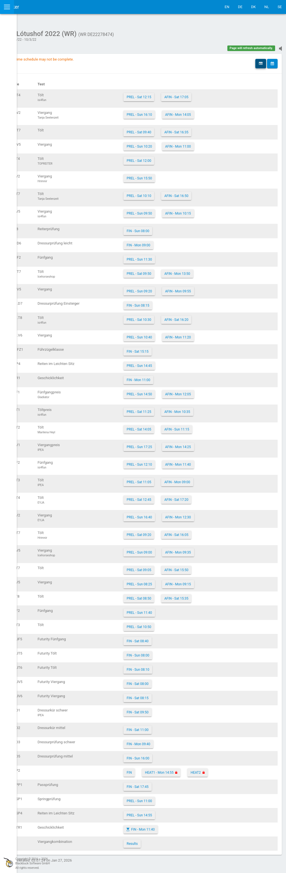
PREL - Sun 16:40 (177, 514)
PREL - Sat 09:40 (177, 129)
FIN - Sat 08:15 (176, 695)
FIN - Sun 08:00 (176, 228)
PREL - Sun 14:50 (177, 391)
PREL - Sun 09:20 (177, 288)
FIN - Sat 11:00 (176, 727)
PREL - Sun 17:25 (177, 444)
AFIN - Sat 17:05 (215, 94)
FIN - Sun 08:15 (176, 303)
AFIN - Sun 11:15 (215, 427)
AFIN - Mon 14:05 (216, 112)
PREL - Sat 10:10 (177, 193)
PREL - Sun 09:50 (177, 211)
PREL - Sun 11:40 (177, 610)
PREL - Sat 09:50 (177, 271)
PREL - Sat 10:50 (177, 624)
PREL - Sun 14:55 (177, 812)
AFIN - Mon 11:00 (216, 144)
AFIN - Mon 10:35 (215, 409)
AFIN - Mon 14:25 (216, 444)
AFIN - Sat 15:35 (215, 596)
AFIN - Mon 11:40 (216, 462)
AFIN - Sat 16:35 (215, 129)
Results (170, 841)
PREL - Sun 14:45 (177, 363)
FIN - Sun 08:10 (176, 667)
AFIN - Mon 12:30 (216, 514)
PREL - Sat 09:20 (177, 532)
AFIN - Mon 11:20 (216, 334)
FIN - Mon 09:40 (177, 741)
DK (253, 7)
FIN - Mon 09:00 (177, 242)
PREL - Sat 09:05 (177, 567)
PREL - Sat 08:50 (177, 596)
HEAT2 (234, 770)
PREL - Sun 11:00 (177, 798)
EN (227, 7)
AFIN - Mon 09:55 (216, 288)
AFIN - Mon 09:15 (216, 581)
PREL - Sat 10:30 (177, 317)
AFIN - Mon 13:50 (215, 271)
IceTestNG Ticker (31, 7)
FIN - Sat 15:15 (176, 349)
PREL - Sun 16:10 (177, 112)
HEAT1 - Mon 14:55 (197, 770)
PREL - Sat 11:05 (177, 479)
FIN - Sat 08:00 (176, 681)
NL (266, 7)
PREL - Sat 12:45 (177, 497)
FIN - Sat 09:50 (176, 709)
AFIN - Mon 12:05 (216, 391)
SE (280, 7)
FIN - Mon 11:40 (181, 827)
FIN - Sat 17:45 (176, 784)
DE (240, 7)
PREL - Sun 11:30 (177, 257)
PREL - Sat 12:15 (177, 94)
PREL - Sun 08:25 (177, 581)
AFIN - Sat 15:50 (215, 567)
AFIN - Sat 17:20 (215, 497)
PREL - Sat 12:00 (177, 158)
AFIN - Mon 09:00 (215, 479)
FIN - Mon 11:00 (177, 377)
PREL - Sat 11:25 (177, 409)
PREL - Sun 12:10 (177, 462)
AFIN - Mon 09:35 (216, 550)
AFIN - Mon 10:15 (216, 211)
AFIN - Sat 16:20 (215, 317)
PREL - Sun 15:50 (177, 175)
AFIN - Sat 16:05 (215, 532)
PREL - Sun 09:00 (177, 550)
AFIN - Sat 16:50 (215, 193)
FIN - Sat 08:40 (176, 638)
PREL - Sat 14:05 (177, 427)
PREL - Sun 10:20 (177, 144)
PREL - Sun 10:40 (177, 334)
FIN (167, 770)
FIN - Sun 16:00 (176, 755)
